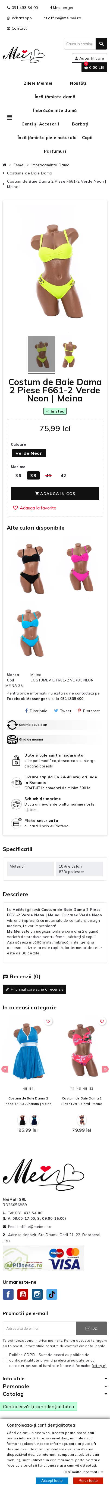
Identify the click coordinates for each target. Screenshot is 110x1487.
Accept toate (52, 1480)
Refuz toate (88, 1480)
